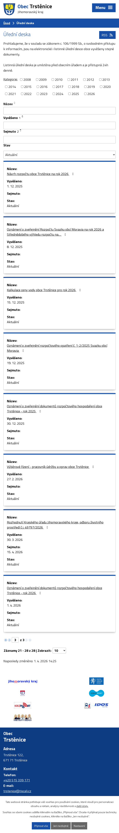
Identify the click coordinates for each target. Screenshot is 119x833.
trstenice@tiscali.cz (17, 778)
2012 (90, 79)
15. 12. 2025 (16, 302)
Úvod (6, 23)
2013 (106, 79)
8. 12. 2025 (15, 246)
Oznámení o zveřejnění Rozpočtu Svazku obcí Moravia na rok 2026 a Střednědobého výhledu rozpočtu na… (55, 232)
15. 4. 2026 (15, 552)
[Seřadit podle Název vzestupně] (15, 102)
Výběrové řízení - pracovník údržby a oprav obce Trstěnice (51, 466)
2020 (107, 86)
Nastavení (79, 826)
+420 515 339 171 (16, 768)
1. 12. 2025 (15, 186)
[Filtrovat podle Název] (59, 110)
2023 (44, 93)
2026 (91, 93)
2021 (12, 93)
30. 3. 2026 (15, 539)
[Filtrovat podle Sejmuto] (59, 139)
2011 (74, 79)
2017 (59, 86)
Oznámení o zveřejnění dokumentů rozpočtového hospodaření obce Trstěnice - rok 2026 (54, 590)
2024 (59, 93)
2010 (58, 79)
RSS (107, 35)
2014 (12, 86)
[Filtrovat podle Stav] (59, 155)
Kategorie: (10, 79)
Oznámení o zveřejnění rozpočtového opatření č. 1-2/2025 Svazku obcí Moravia (57, 348)
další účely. (82, 806)
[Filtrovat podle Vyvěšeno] (59, 125)
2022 (28, 93)
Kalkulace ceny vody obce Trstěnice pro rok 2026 (44, 290)
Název (8, 103)
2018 (75, 86)
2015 (28, 86)
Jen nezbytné (60, 826)
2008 (27, 79)
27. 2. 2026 (15, 479)
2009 (43, 79)
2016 (44, 86)
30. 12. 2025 (16, 423)
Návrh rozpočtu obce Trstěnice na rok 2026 (41, 173)
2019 (91, 86)
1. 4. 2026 (14, 605)
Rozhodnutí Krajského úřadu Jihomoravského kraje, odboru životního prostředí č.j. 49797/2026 (55, 525)
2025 (75, 93)
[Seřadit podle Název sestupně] (15, 103)
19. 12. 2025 (16, 362)
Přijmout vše (41, 826)
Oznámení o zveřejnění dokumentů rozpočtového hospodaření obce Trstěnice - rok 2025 (54, 409)
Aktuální (13, 205)
